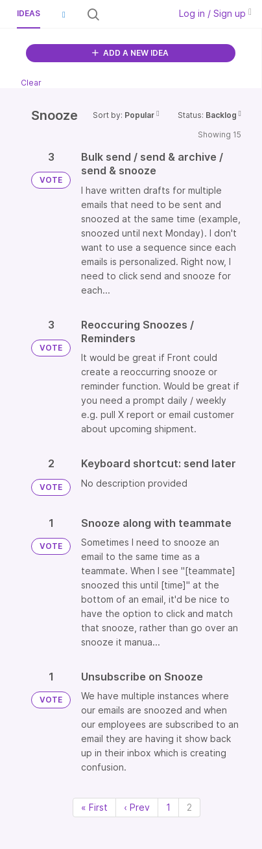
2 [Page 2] (189, 807)
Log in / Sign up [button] (215, 13)
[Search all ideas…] (133, 14)
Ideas (28, 13)
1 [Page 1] (168, 807)
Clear (31, 82)
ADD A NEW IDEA (130, 53)
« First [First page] (94, 807)
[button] (63, 14)
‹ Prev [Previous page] (137, 807)
